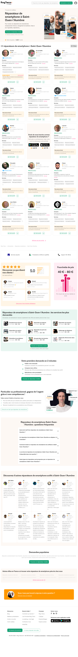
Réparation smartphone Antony (47, 578)
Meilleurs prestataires (13, 619)
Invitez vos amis (11, 622)
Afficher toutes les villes (39, 583)
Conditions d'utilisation (40, 639)
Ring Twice (3, 246)
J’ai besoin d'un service (15, 633)
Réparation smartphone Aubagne (28, 580)
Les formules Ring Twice (28, 619)
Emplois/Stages (43, 622)
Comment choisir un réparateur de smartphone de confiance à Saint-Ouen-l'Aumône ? (38, 447)
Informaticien (10, 246)
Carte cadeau (10, 625)
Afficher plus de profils (39, 240)
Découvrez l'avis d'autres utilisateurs (25, 303)
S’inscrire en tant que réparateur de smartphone (45, 3)
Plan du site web (65, 639)
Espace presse (42, 625)
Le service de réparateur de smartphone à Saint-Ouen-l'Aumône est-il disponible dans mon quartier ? (38, 455)
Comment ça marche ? (28, 617)
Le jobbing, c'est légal (28, 622)
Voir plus (17, 63)
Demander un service (66, 3)
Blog (8, 617)
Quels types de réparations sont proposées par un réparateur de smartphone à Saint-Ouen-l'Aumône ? (37, 463)
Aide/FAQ (24, 627)
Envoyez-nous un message (25, 599)
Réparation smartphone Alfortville (10, 578)
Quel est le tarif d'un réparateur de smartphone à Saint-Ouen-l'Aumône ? (36, 431)
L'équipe (41, 619)
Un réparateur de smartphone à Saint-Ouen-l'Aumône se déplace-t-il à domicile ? (38, 439)
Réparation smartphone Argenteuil (66, 578)
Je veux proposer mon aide (31, 633)
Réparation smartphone (20, 246)
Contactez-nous (26, 625)
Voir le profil (11, 82)
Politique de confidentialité (53, 639)
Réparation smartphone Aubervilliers (48, 580)
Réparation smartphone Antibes (28, 578)
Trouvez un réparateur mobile (13, 32)
